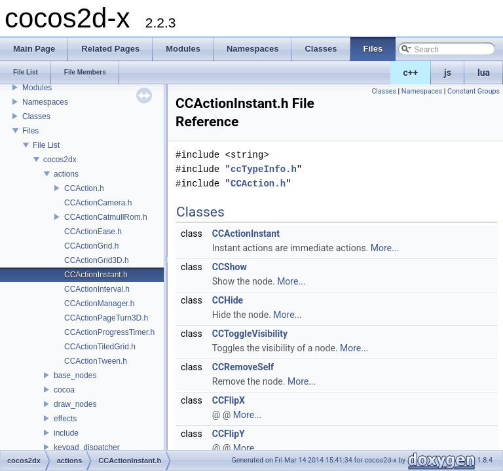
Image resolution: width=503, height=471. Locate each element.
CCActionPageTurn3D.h (106, 318)
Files (30, 130)
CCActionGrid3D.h (96, 260)
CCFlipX (228, 400)
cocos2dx (60, 159)
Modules (37, 87)
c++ (411, 72)
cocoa (64, 389)
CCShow (229, 267)
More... (385, 248)
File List (46, 145)
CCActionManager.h (99, 303)
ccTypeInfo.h (264, 169)
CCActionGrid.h (91, 246)
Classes (36, 116)
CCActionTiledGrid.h (100, 346)
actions (66, 174)
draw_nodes (75, 404)
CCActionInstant (246, 233)
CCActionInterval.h (97, 289)
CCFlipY (228, 433)
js (447, 72)
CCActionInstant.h (96, 274)
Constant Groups (473, 91)
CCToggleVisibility (250, 333)
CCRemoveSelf (243, 367)
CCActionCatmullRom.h (105, 217)
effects (65, 418)
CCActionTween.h (95, 361)
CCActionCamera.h (98, 202)
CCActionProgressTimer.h (109, 332)
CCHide (227, 300)
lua (483, 72)
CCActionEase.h (93, 231)
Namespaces (45, 102)
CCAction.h (84, 188)
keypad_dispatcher (87, 447)
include (66, 433)
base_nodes (75, 375)
